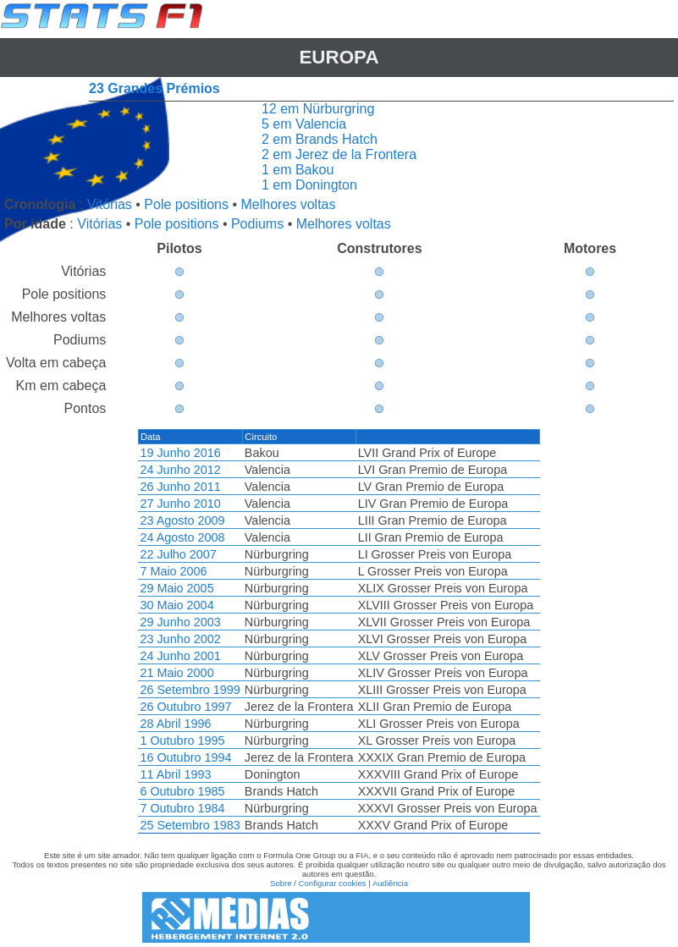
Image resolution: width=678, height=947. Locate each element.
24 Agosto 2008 (182, 537)
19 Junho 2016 (180, 453)
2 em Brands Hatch (320, 139)
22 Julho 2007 (178, 554)
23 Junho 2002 (180, 639)
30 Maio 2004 (176, 605)
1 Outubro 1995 (182, 740)
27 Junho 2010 (180, 503)
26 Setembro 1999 (190, 689)
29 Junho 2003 (180, 622)
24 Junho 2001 (180, 656)
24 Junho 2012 (180, 469)
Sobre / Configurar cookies (318, 883)
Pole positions (186, 204)
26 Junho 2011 (180, 486)
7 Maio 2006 (173, 571)
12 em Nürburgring (318, 109)
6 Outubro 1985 (182, 791)
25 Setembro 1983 (190, 825)
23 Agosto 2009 (182, 520)
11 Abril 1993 (175, 774)
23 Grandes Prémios (154, 88)
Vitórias (109, 204)
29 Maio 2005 (176, 588)
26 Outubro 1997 (185, 706)
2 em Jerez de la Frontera (339, 154)
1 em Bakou (297, 169)
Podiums (257, 224)
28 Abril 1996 (175, 723)
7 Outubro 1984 (182, 808)
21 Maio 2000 (176, 673)
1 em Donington (309, 185)
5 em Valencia (304, 124)
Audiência (390, 883)
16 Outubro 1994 (185, 757)
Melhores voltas (287, 204)
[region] (339, 631)
